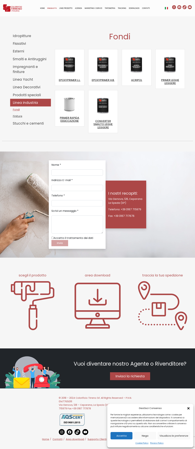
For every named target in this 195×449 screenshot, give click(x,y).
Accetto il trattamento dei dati (72, 238)
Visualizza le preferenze (173, 435)
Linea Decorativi (26, 87)
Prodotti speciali (27, 95)
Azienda (78, 8)
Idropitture (22, 35)
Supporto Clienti (97, 439)
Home (42, 8)
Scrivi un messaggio (64, 211)
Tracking (122, 8)
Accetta (121, 435)
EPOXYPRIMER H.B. (103, 80)
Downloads (134, 8)
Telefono (58, 195)
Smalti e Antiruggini (29, 59)
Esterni (18, 51)
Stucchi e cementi (28, 123)
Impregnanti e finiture (25, 69)
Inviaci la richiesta (130, 376)
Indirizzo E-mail (62, 180)
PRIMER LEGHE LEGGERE (170, 81)
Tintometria (110, 8)
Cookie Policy (142, 443)
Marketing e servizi (93, 8)
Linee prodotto (65, 8)
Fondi (16, 110)
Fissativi (19, 43)
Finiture (17, 116)
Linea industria (25, 102)
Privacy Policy (157, 443)
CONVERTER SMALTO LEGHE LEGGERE (103, 124)
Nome (56, 165)
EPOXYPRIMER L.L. (69, 80)
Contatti (146, 8)
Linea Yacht (23, 79)
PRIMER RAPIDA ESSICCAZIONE (69, 119)
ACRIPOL (136, 80)
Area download (75, 439)
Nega (145, 435)
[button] (188, 408)
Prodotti (52, 8)
